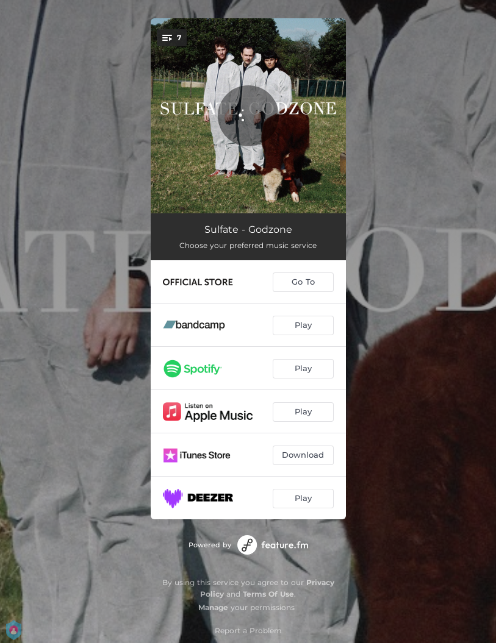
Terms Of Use (268, 594)
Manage (213, 607)
